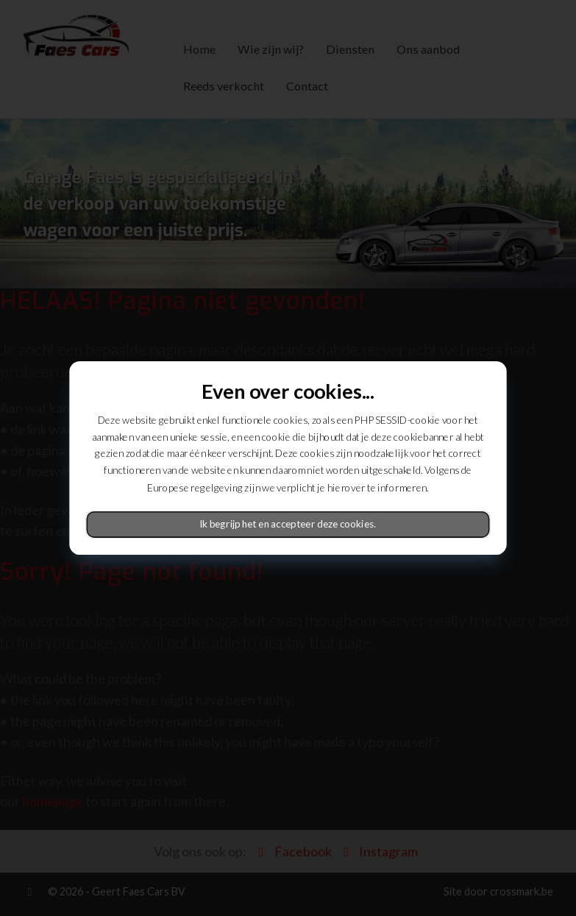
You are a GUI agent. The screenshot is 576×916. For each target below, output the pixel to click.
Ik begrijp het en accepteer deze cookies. (288, 524)
